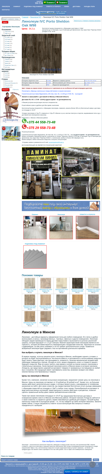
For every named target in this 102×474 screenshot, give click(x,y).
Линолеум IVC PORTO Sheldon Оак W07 (93, 290)
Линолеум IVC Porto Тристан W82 (93, 306)
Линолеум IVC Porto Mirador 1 (61, 290)
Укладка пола (89, 6)
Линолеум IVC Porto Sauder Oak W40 (77, 306)
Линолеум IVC (35, 17)
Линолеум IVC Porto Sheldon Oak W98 (77, 290)
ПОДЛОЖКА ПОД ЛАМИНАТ (35, 256)
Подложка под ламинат (33, 6)
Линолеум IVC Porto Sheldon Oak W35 (29, 306)
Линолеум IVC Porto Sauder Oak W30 (45, 306)
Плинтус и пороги (53, 6)
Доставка (76, 6)
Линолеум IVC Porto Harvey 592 (29, 290)
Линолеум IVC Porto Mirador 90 (45, 323)
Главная (25, 17)
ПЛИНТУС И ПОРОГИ (87, 226)
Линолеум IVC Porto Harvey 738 (29, 323)
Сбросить (16, 89)
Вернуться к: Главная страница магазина (87, 20)
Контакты (6, 10)
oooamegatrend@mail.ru (56, 142)
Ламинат (16, 6)
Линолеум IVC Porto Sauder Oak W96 (61, 306)
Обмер (66, 6)
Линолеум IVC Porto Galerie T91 (45, 290)
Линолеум (6, 6)
